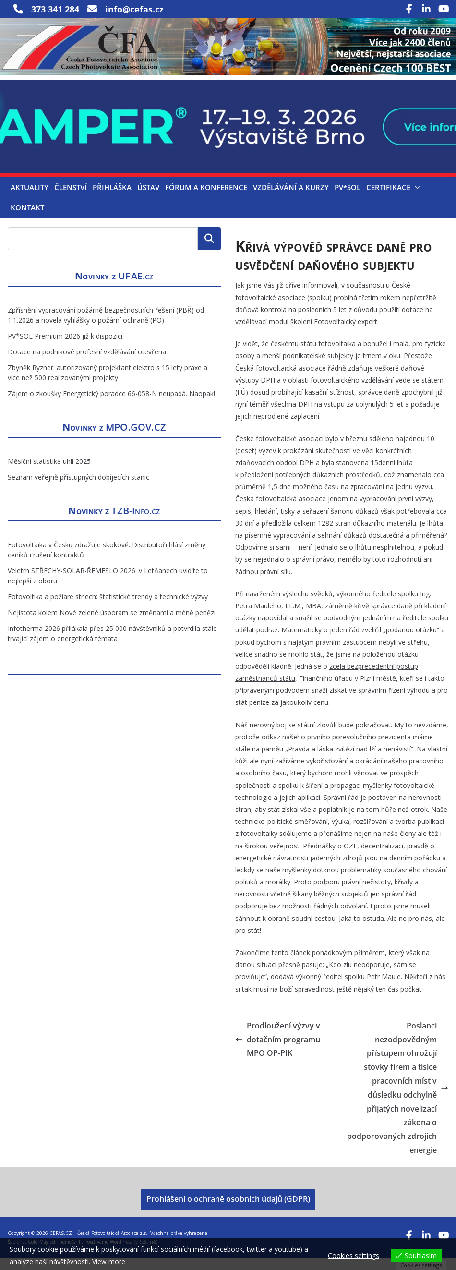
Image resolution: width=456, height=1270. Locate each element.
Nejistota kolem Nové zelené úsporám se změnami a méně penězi (112, 625)
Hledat (209, 251)
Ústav (148, 200)
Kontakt (27, 220)
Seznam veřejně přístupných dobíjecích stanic (78, 490)
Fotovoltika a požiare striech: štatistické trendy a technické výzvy (108, 609)
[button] (415, 200)
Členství (70, 200)
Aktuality (29, 200)
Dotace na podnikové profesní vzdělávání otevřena (87, 364)
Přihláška (112, 200)
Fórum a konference (206, 200)
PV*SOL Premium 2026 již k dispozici (65, 348)
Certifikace (388, 200)
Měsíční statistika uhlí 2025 (49, 474)
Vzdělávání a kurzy (291, 200)
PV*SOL (347, 200)
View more (108, 1261)
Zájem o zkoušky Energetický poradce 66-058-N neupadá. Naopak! (111, 406)
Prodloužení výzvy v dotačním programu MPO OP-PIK (277, 1052)
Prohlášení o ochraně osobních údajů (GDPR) (228, 1211)
